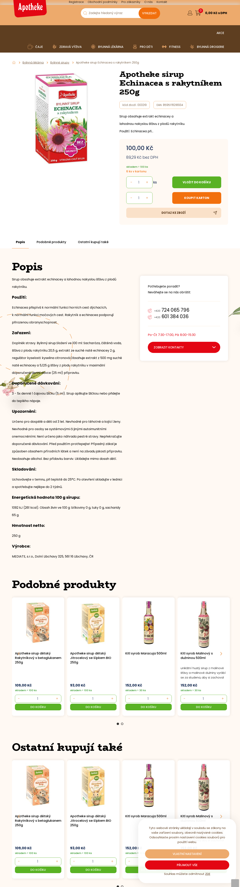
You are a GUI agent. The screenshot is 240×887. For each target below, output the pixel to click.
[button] (38, 707)
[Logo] (29, 10)
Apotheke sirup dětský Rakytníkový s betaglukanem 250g (38, 658)
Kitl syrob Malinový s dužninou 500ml (197, 655)
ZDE (207, 874)
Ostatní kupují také (93, 242)
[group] (39, 656)
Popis (20, 242)
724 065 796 (171, 310)
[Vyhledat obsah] (149, 13)
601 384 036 (171, 316)
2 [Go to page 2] (122, 724)
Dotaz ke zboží (174, 213)
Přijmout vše (187, 865)
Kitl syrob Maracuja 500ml (145, 653)
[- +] (38, 698)
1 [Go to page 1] (118, 724)
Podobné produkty (51, 242)
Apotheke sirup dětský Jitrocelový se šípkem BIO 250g (90, 658)
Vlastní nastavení (187, 854)
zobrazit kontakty (169, 347)
